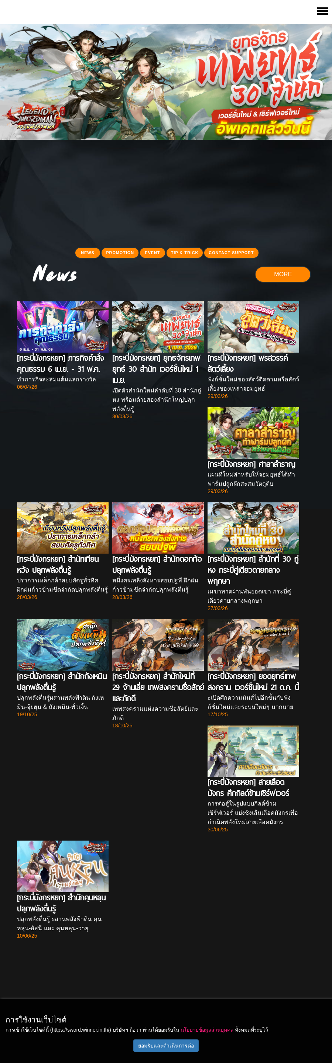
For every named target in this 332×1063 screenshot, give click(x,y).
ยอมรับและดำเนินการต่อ (166, 1046)
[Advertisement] (166, 191)
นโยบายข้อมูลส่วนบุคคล (207, 1030)
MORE (283, 274)
